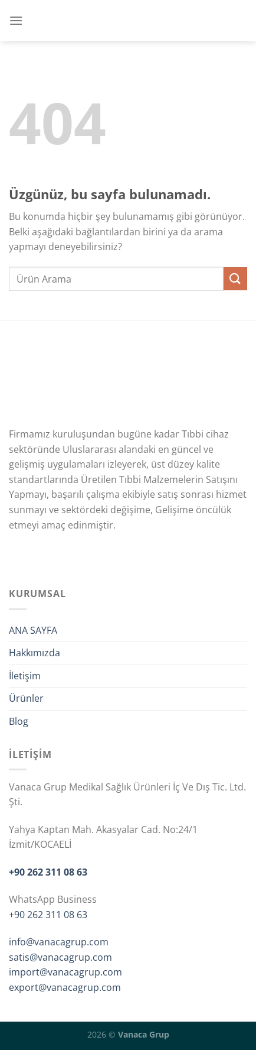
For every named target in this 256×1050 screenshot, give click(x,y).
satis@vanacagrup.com (60, 957)
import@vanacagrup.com (65, 971)
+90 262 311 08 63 (48, 872)
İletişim (25, 675)
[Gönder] (235, 278)
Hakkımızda (34, 652)
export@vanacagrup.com (65, 987)
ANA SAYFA (33, 630)
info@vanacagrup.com (59, 941)
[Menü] (16, 20)
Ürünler (26, 698)
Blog (18, 721)
